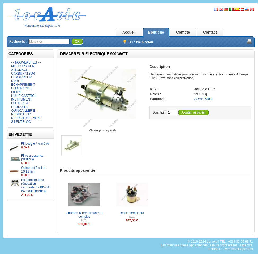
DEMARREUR (21, 77)
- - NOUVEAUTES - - (26, 62)
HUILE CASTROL (23, 96)
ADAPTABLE (203, 99)
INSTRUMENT (21, 99)
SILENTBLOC (21, 122)
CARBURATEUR (23, 73)
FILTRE (16, 92)
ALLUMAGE (19, 70)
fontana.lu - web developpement (230, 249)
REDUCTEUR (21, 114)
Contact (210, 32)
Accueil (129, 32)
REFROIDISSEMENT (26, 118)
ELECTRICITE (21, 88)
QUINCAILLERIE (23, 110)
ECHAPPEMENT (23, 85)
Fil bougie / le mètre (35, 144)
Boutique (156, 32)
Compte (183, 32)
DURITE (17, 81)
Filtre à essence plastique (32, 157)
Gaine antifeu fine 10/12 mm (33, 169)
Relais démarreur (132, 213)
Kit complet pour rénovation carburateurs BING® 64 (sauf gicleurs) (35, 185)
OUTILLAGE (20, 103)
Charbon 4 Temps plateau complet (84, 215)
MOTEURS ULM (23, 66)
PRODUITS (19, 107)
